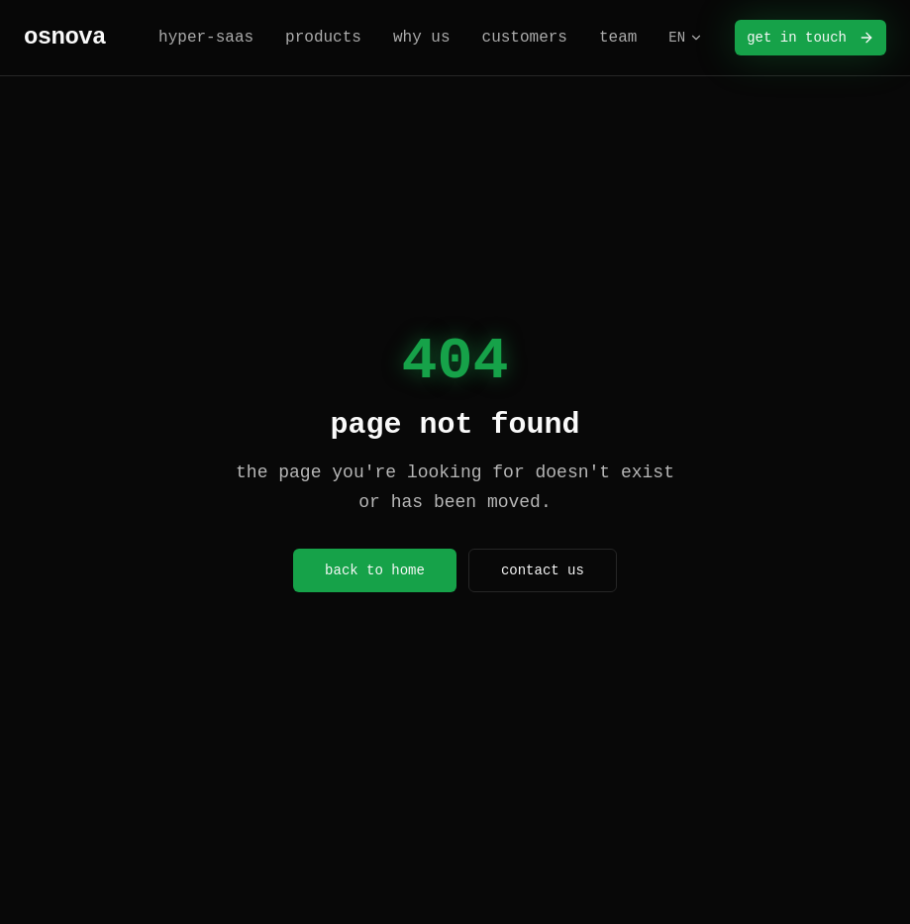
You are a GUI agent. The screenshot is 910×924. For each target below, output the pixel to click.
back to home (375, 570)
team (618, 38)
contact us (542, 570)
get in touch (810, 38)
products (323, 38)
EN (685, 38)
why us (422, 38)
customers (524, 38)
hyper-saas (205, 38)
